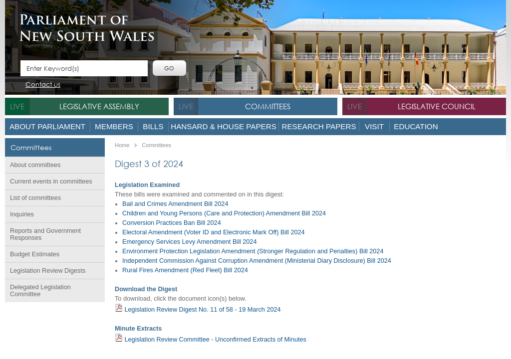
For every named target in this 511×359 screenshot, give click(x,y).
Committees (267, 106)
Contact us (42, 85)
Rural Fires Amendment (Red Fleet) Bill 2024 (185, 270)
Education (416, 126)
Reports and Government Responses (45, 234)
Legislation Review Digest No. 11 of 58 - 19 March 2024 (198, 308)
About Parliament (47, 126)
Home (122, 145)
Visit (374, 126)
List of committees (35, 197)
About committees (35, 165)
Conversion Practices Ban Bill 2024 (171, 222)
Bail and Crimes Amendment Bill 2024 (175, 203)
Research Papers (318, 126)
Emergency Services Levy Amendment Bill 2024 (189, 241)
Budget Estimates (34, 254)
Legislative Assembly (99, 106)
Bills (153, 126)
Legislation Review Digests (47, 270)
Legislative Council (437, 106)
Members (114, 126)
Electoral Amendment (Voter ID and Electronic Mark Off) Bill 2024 (213, 232)
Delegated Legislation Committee (40, 291)
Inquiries (22, 214)
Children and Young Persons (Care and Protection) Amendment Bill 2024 (224, 213)
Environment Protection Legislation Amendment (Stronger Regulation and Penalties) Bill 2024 (252, 251)
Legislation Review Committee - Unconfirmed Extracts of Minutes (210, 338)
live (17, 106)
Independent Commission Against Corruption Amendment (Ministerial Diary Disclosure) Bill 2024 (256, 260)
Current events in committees (51, 181)
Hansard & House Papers (223, 126)
